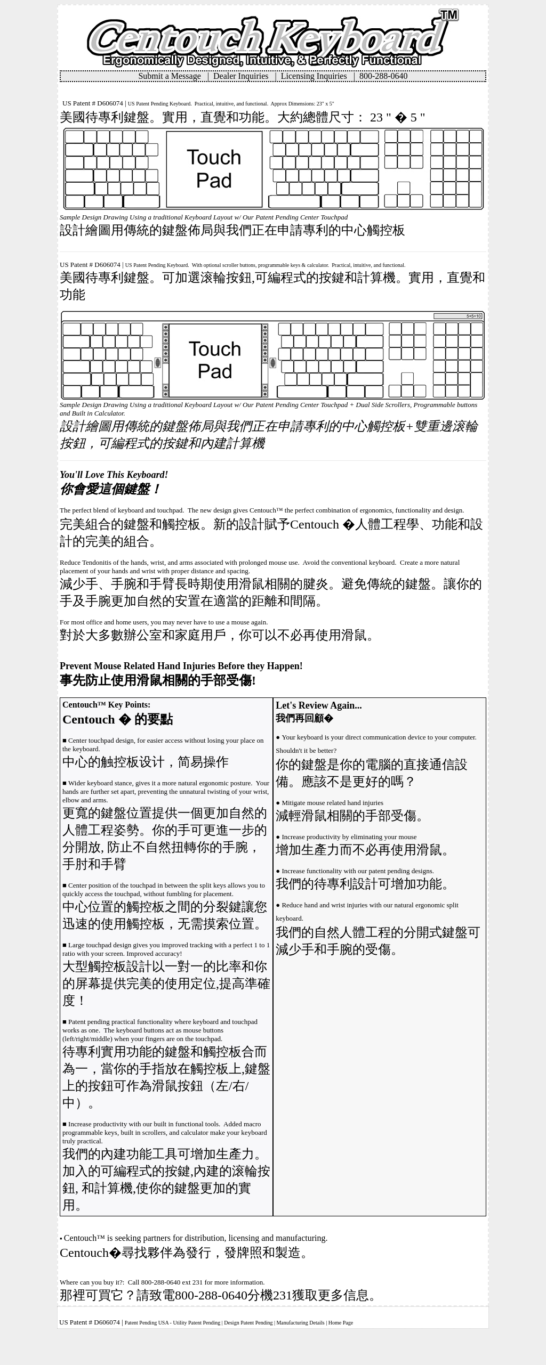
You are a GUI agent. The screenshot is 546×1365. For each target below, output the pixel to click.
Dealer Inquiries (244, 75)
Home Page (340, 1323)
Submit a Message (172, 75)
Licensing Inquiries (317, 75)
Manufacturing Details (300, 1323)
